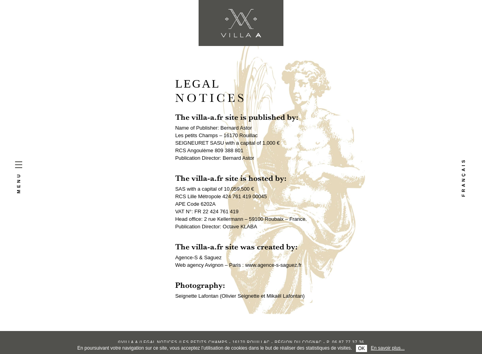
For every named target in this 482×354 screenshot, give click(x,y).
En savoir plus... (388, 348)
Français (463, 177)
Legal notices (159, 342)
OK (361, 348)
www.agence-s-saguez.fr (273, 265)
